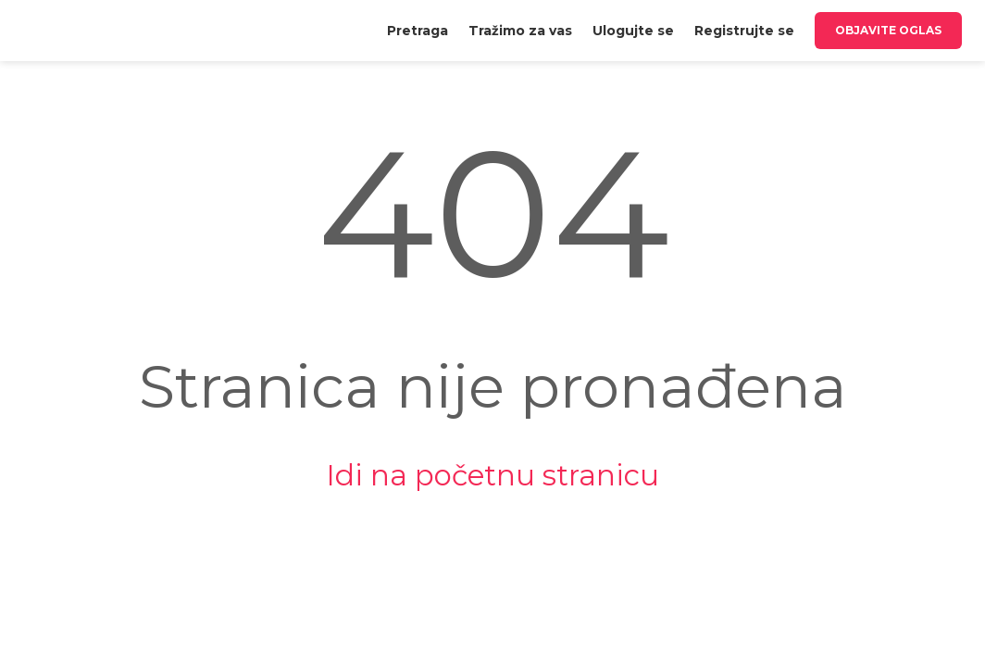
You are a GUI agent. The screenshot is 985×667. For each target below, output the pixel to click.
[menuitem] (417, 31)
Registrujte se (744, 30)
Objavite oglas (888, 30)
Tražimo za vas (520, 30)
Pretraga (417, 30)
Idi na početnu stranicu (492, 475)
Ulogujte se (633, 30)
